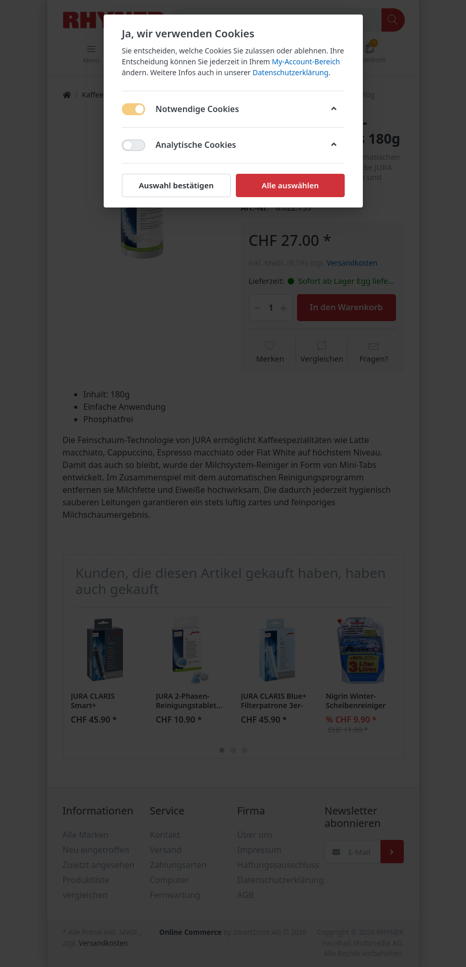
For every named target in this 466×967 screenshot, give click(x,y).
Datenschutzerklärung (290, 72)
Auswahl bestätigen (175, 185)
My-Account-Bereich (306, 61)
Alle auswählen (289, 185)
